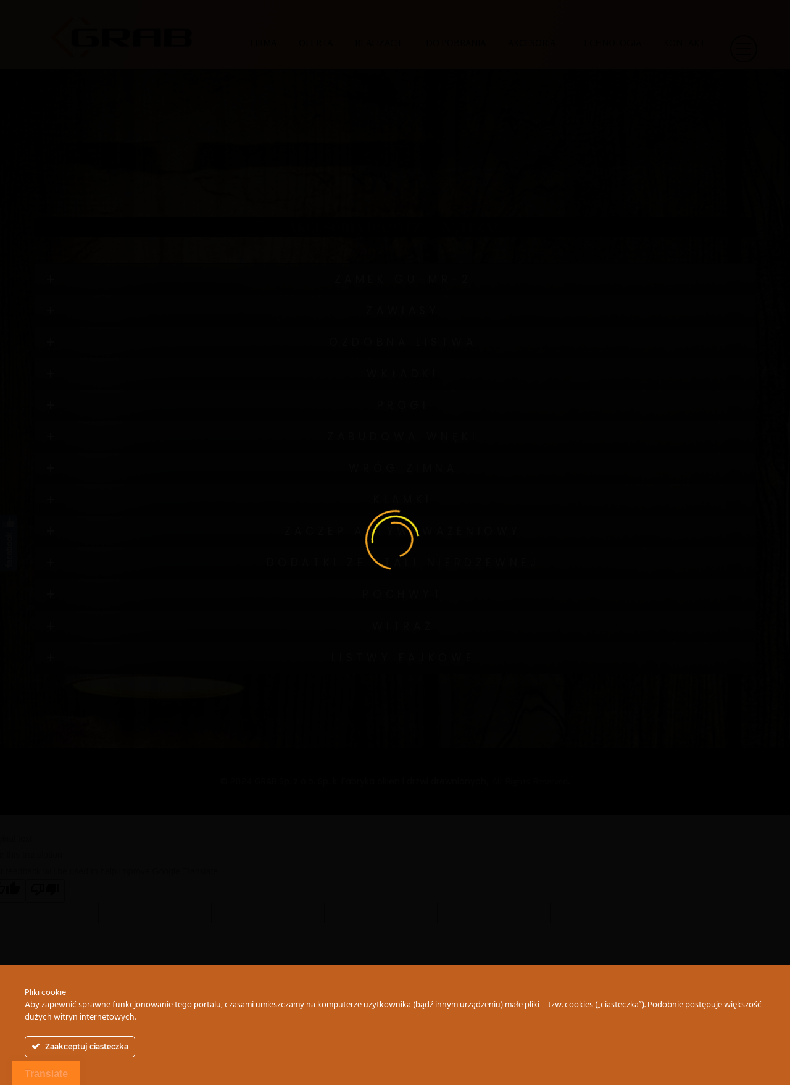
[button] (742, 53)
